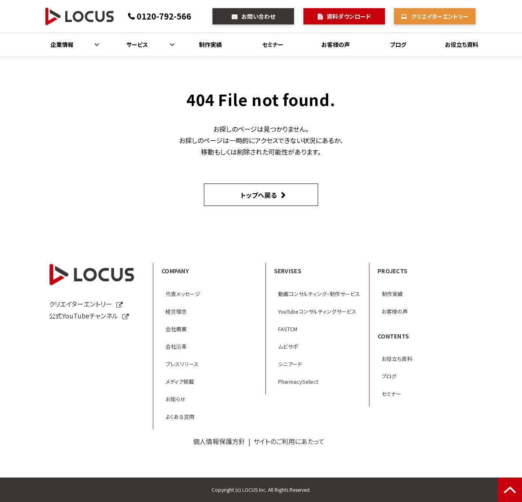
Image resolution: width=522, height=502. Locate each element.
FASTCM (287, 329)
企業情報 (62, 44)
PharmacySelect (298, 381)
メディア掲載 (180, 381)
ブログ (398, 44)
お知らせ (176, 399)
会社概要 (176, 329)
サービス (137, 44)
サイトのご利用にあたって (289, 441)
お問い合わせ (258, 16)
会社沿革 (176, 346)
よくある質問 (180, 416)
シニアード (290, 364)
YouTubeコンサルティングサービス (317, 311)
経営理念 (176, 311)
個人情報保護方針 (219, 441)
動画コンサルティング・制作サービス (319, 294)
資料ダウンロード (349, 16)
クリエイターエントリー (440, 16)
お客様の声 (335, 44)
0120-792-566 (164, 16)
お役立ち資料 (461, 44)
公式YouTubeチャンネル (83, 316)
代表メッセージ (183, 294)
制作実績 (210, 44)
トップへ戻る (259, 195)
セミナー (272, 44)
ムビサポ (288, 346)
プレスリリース (182, 364)
